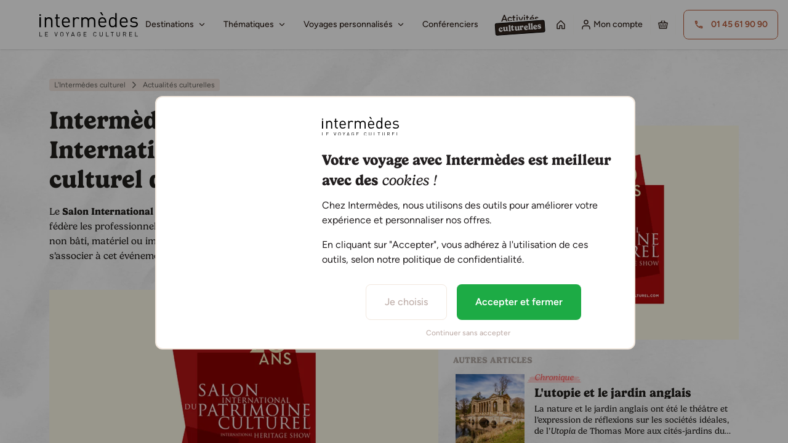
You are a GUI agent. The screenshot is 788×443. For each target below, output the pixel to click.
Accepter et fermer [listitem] (519, 302)
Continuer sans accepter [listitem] (468, 333)
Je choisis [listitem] (406, 302)
